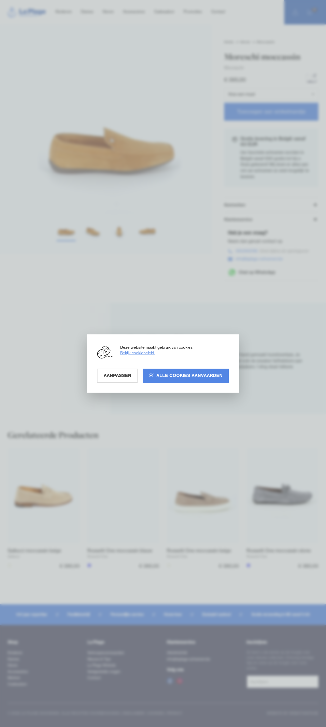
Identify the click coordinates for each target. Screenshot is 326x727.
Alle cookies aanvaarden (186, 375)
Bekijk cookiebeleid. (137, 352)
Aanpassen (117, 375)
